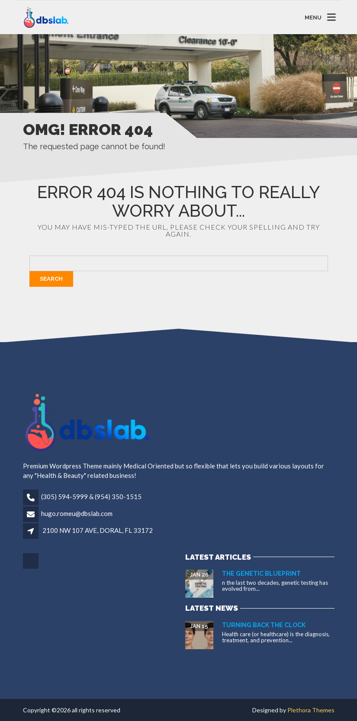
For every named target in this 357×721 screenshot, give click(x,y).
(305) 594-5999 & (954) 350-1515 (91, 496)
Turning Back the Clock (264, 625)
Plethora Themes (310, 710)
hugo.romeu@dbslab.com (77, 513)
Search (51, 279)
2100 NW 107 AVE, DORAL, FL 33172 (97, 530)
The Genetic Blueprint (261, 573)
